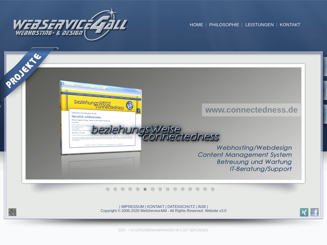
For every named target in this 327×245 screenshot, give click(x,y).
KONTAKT (290, 24)
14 (206, 191)
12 (191, 191)
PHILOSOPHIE (224, 24)
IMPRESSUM (132, 207)
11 (184, 191)
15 (214, 191)
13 (199, 191)
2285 (121, 230)
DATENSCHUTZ (181, 207)
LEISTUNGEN (259, 24)
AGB (202, 207)
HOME (196, 24)
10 (176, 191)
